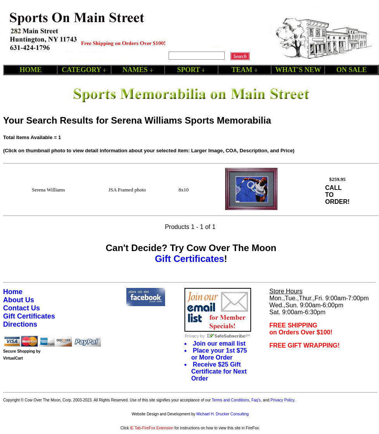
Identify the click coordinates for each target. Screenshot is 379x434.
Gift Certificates (189, 258)
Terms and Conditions (230, 400)
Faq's (256, 400)
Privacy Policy (282, 400)
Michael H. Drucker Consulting (222, 414)
